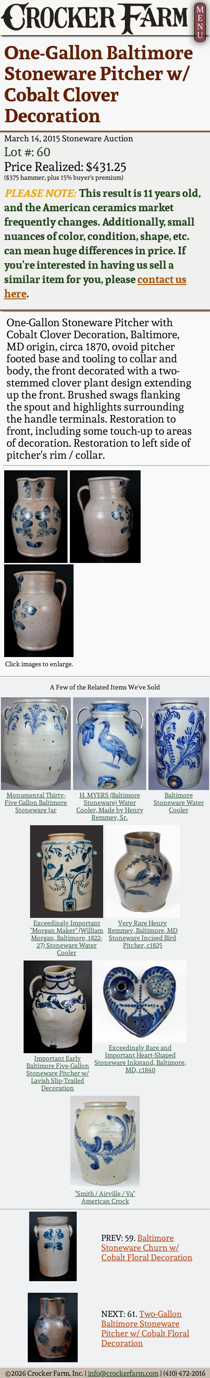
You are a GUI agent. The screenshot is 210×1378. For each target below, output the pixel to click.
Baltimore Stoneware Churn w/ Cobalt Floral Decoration (146, 1247)
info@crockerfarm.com (123, 1373)
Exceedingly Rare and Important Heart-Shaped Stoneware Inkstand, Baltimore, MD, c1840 (140, 1059)
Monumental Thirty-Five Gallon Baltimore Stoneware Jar (36, 802)
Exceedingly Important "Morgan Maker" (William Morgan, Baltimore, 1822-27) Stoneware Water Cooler (66, 937)
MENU (200, 22)
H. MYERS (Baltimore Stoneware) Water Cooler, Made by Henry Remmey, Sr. (109, 806)
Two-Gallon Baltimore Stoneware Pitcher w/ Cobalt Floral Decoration (145, 1328)
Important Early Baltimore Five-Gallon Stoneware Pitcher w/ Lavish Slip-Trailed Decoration (57, 1073)
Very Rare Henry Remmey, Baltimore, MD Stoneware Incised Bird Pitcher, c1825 (143, 934)
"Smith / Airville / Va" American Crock (105, 1197)
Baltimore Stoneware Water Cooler (179, 802)
